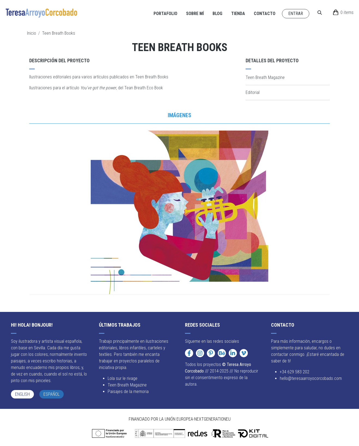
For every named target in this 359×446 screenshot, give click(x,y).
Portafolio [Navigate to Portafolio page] (165, 13)
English (22, 394)
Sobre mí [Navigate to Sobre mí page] (195, 13)
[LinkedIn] (233, 353)
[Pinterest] (211, 353)
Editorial (253, 92)
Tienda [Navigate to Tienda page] (238, 13)
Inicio (31, 33)
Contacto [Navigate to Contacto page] (264, 13)
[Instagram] (200, 353)
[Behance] (222, 353)
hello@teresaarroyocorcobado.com (311, 378)
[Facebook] (189, 353)
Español (51, 394)
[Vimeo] (244, 353)
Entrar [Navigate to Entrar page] (295, 13)
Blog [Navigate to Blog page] (217, 13)
